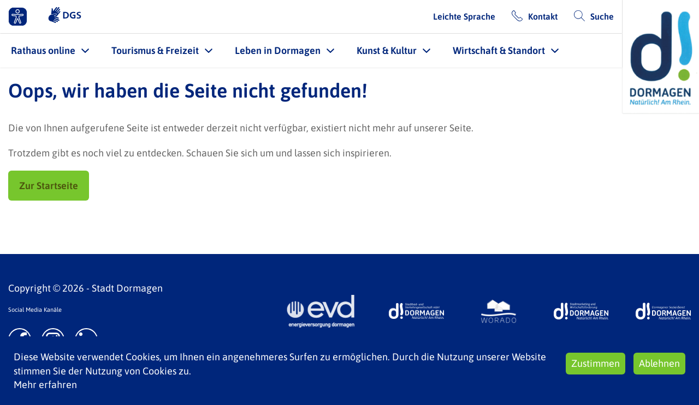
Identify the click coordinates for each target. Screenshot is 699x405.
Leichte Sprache (464, 16)
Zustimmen (595, 363)
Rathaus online (43, 50)
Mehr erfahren (45, 384)
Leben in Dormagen (278, 50)
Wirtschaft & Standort (499, 50)
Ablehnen (659, 363)
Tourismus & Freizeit (155, 50)
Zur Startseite (48, 185)
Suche (602, 16)
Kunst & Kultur (387, 50)
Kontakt (543, 16)
